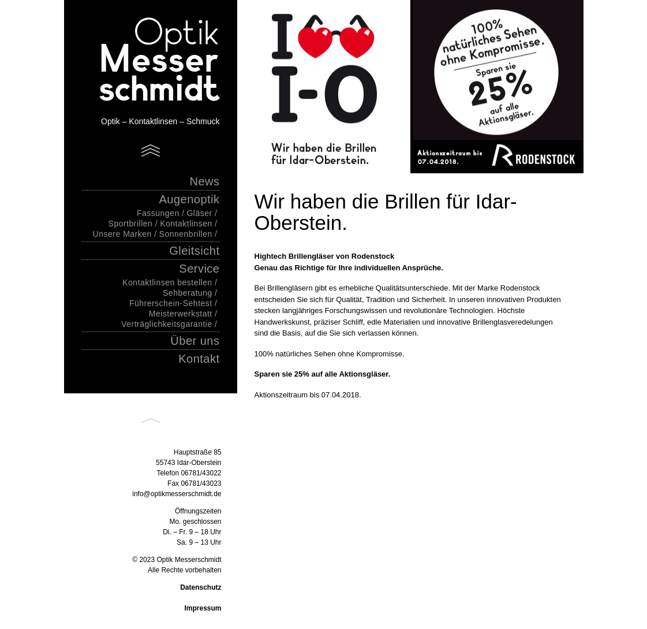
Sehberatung (187, 292)
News (204, 181)
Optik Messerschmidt (145, 60)
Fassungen (158, 213)
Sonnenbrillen (185, 234)
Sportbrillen (131, 223)
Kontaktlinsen (186, 223)
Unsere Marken (122, 234)
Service (199, 268)
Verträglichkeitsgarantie (166, 324)
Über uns (194, 340)
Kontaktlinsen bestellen (167, 282)
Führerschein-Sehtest (170, 303)
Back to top (150, 420)
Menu (150, 150)
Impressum (202, 608)
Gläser (199, 213)
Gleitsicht (194, 250)
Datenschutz (200, 587)
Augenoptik (189, 199)
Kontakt (198, 358)
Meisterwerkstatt (180, 313)
